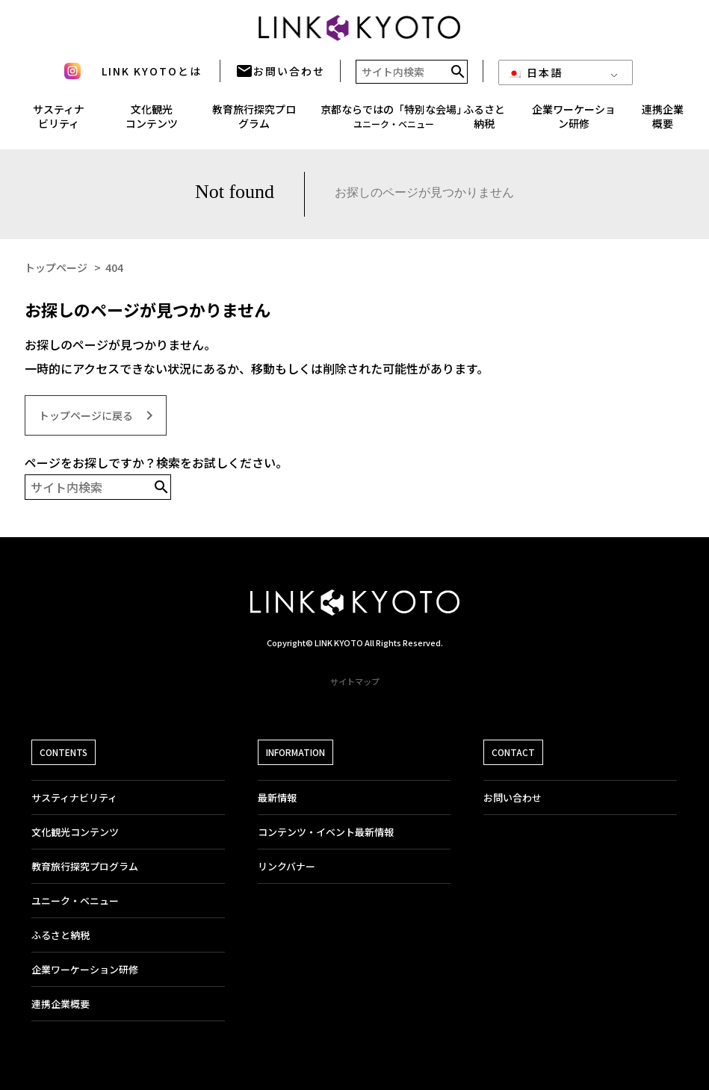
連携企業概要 (60, 1004)
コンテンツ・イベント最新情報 (326, 832)
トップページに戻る (98, 415)
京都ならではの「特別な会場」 (394, 120)
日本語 (535, 76)
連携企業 (663, 121)
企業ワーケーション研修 (84, 969)
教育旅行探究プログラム (254, 121)
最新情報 (277, 797)
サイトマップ (355, 681)
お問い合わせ (280, 75)
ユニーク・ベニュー (75, 901)
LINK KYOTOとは (152, 75)
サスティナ (58, 121)
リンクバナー (286, 866)
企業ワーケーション (574, 121)
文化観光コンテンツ (75, 832)
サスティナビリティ (74, 797)
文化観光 (152, 121)
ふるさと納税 (484, 121)
